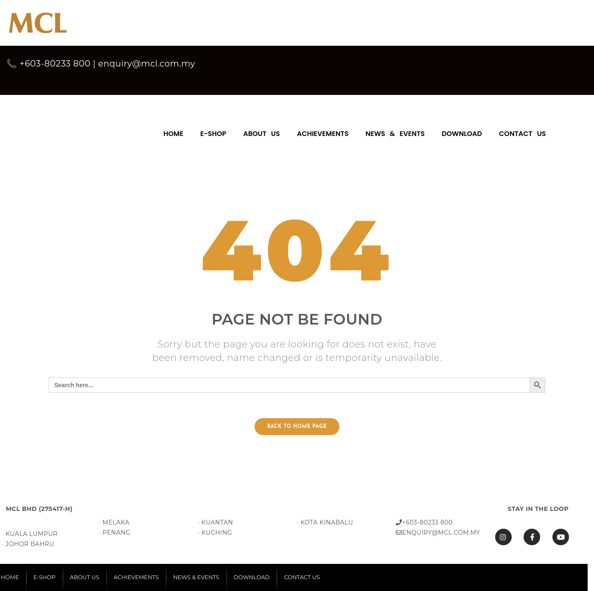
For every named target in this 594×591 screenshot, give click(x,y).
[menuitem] (173, 129)
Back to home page (297, 426)
